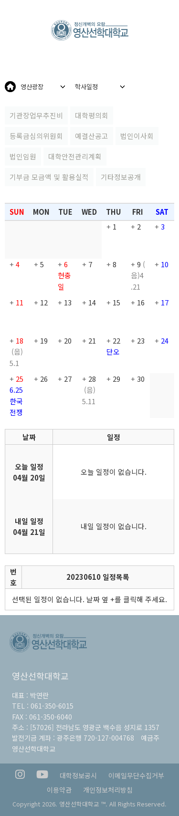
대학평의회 (91, 115)
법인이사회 (137, 136)
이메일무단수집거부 (136, 775)
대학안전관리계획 (75, 156)
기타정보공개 (121, 177)
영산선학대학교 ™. (83, 803)
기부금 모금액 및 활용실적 (49, 177)
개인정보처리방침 (108, 790)
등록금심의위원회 (36, 136)
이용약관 (59, 790)
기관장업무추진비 (36, 115)
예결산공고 (91, 136)
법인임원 (23, 156)
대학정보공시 (78, 775)
